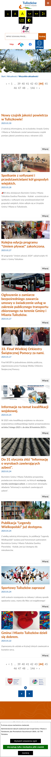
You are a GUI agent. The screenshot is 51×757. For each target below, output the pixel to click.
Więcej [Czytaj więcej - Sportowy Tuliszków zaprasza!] (45, 606)
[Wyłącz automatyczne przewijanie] (25, 687)
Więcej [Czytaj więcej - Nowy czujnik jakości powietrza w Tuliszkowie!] (45, 149)
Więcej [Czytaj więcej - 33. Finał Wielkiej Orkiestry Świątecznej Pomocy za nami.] (45, 380)
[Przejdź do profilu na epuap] (21, 44)
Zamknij (25, 753)
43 (36, 83)
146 (32, 88)
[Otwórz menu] (48, 3)
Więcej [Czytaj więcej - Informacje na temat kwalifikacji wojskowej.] (45, 433)
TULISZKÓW (25, 710)
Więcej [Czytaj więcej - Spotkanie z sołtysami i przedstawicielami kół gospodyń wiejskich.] (45, 216)
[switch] (29, 13)
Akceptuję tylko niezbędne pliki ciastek (25, 747)
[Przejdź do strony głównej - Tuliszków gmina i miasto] (25, 6)
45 (46, 83)
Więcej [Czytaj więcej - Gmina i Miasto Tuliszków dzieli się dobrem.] (45, 655)
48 (23, 88)
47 (19, 88)
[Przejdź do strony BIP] (11, 44)
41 (27, 83)
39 (19, 83)
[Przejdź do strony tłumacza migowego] (25, 28)
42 (31, 83)
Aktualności (12, 76)
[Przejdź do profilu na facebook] (30, 44)
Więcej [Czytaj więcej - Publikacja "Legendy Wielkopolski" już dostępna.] (45, 561)
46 (15, 88)
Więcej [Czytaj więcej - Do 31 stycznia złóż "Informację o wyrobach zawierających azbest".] (45, 496)
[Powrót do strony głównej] (3, 76)
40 (23, 83)
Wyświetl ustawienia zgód (25, 741)
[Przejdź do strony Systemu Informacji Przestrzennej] (39, 44)
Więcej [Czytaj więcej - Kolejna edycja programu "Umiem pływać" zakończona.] (45, 268)
